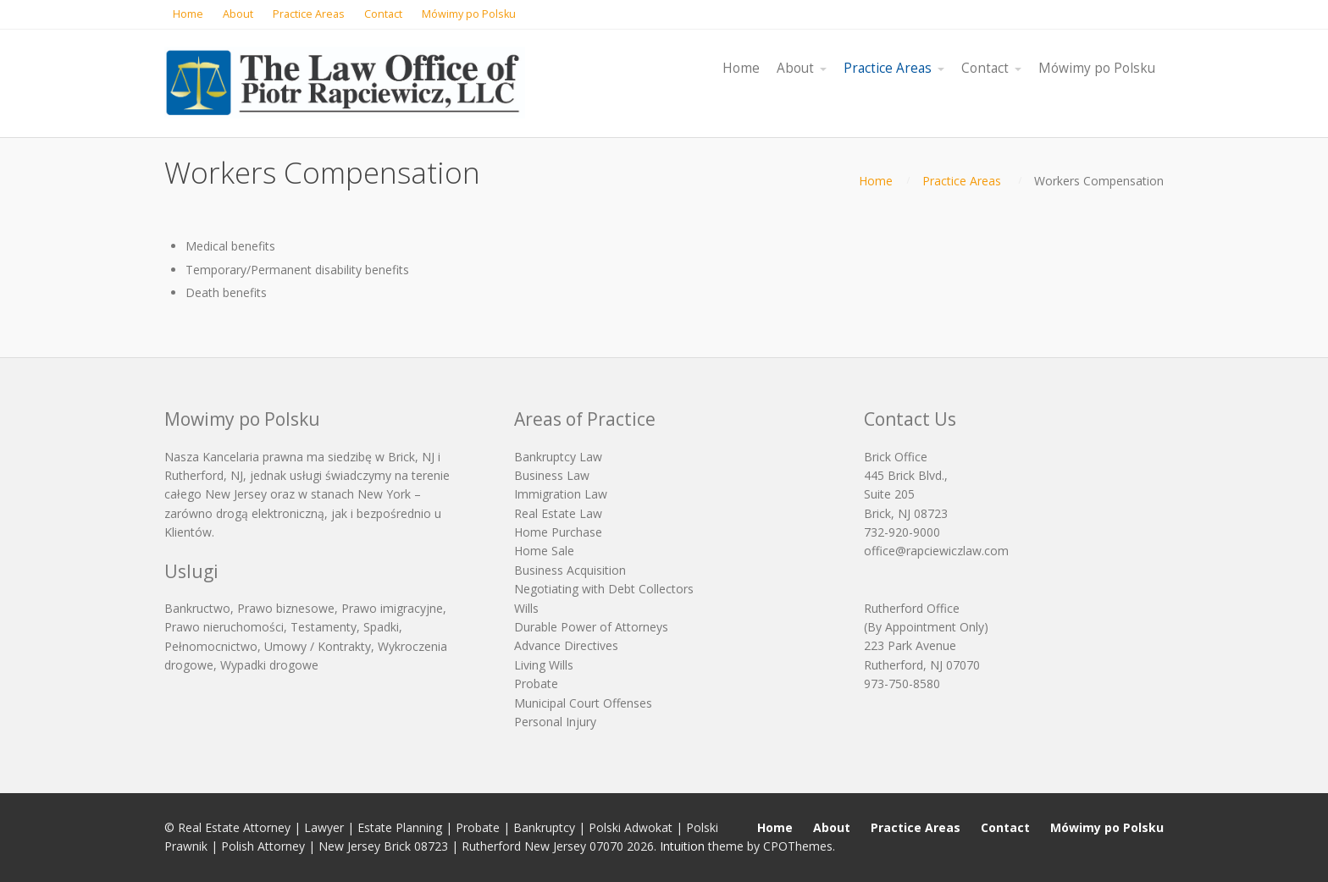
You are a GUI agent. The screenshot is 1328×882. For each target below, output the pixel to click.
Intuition (682, 846)
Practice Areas (961, 181)
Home (876, 181)
